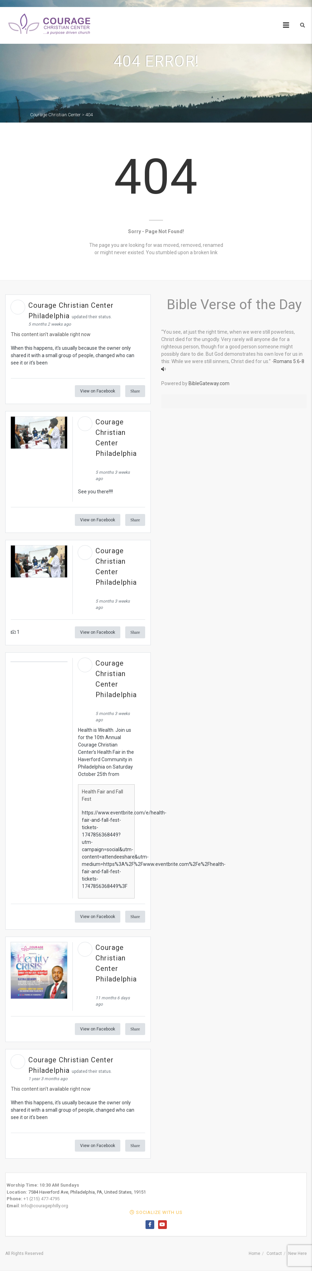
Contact (274, 1253)
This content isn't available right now (51, 334)
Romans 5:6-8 (289, 361)
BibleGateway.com (209, 383)
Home (254, 1253)
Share (135, 391)
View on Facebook (97, 391)
